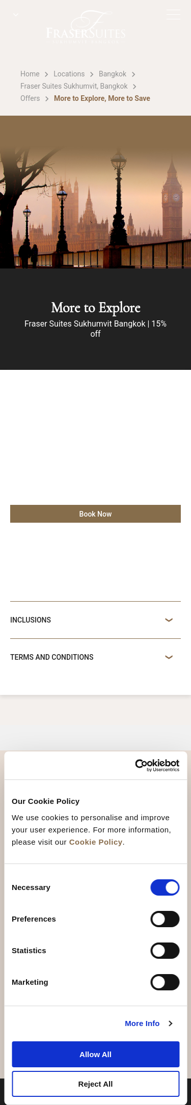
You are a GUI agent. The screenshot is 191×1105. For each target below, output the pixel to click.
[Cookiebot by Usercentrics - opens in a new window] (136, 765)
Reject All (95, 1084)
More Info (142, 1023)
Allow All (95, 1054)
